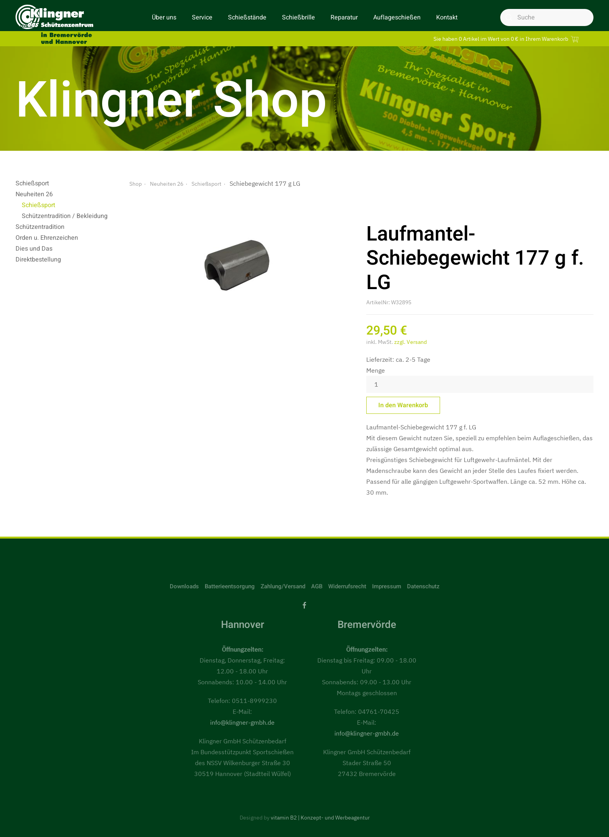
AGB (316, 586)
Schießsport (32, 183)
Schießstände (247, 17)
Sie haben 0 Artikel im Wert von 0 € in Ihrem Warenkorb (507, 38)
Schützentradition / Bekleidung (65, 216)
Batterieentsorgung (230, 586)
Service (202, 17)
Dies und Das (34, 248)
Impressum (386, 586)
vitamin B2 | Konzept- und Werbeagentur (320, 817)
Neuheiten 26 (34, 194)
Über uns (164, 17)
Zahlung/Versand (283, 586)
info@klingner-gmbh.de (242, 722)
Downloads (184, 586)
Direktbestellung (38, 259)
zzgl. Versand (410, 341)
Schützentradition (40, 227)
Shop (135, 183)
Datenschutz (423, 586)
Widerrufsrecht (347, 586)
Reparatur (344, 17)
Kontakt (447, 17)
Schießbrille (298, 17)
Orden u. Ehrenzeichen (47, 237)
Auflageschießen (397, 17)
